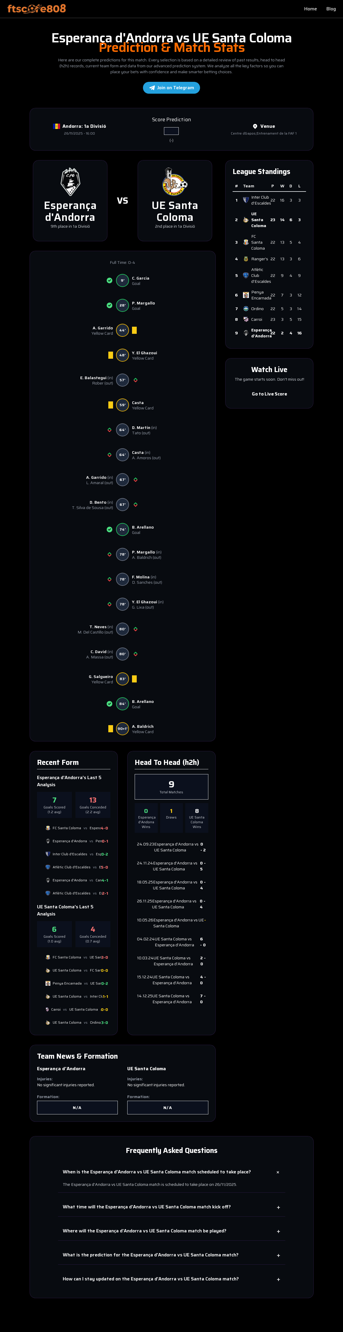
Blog (331, 8)
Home (310, 8)
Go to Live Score (269, 393)
